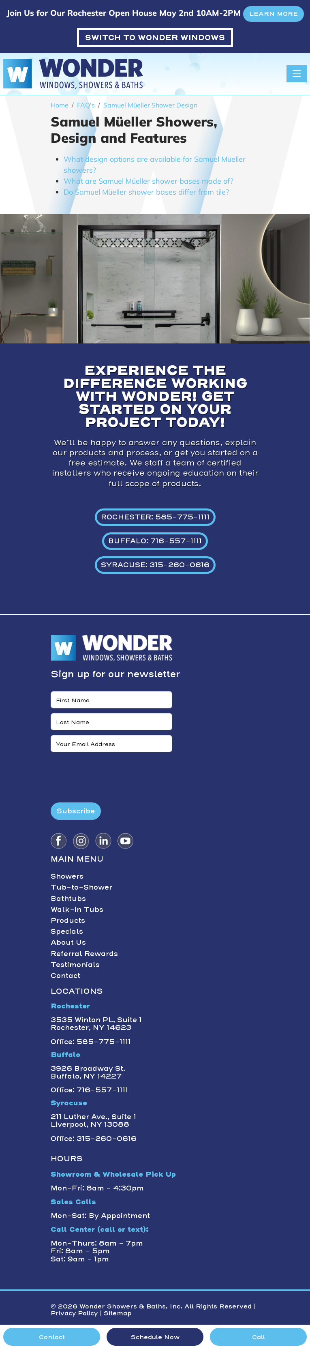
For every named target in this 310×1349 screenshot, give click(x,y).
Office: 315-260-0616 (94, 1139)
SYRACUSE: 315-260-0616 (155, 565)
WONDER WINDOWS (155, 37)
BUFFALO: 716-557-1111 (155, 541)
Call (258, 1337)
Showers (67, 876)
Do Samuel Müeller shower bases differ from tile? (146, 192)
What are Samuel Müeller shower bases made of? (148, 181)
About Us (68, 942)
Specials (67, 931)
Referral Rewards (84, 954)
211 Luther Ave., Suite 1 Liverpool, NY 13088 (93, 1120)
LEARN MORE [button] (273, 13)
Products (68, 920)
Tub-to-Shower (81, 887)
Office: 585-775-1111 (91, 1042)
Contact (65, 976)
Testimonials (75, 965)
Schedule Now (155, 1337)
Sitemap (118, 1313)
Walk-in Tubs (77, 909)
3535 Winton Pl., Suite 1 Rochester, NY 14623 (96, 1024)
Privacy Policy (74, 1313)
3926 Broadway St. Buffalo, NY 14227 (88, 1072)
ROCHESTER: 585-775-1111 (155, 517)
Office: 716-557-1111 (89, 1090)
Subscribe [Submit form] (76, 811)
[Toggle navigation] (296, 73)
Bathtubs (68, 898)
